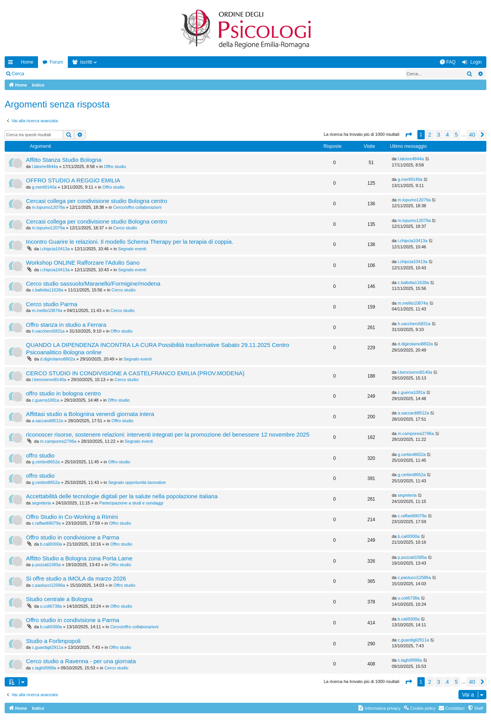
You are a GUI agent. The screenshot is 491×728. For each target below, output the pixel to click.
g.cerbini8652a (46, 461)
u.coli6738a (51, 606)
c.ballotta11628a (47, 290)
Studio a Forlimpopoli (53, 641)
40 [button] (472, 135)
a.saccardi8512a (47, 420)
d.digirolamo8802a (57, 359)
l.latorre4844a (45, 166)
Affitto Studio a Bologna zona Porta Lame (79, 558)
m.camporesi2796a (58, 441)
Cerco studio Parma (52, 304)
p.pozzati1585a (46, 564)
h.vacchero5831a (48, 331)
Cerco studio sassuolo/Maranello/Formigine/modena (93, 283)
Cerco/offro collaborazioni (137, 207)
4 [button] (447, 135)
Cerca (18, 73)
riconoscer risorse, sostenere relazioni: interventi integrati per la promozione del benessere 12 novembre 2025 (167, 434)
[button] (408, 134)
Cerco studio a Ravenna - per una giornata (81, 661)
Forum (56, 62)
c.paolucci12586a (48, 585)
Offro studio (115, 166)
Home (27, 62)
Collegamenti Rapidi (12, 63)
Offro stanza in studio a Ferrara (66, 324)
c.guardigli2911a (47, 647)
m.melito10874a (47, 310)
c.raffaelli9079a (46, 523)
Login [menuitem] (476, 62)
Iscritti (86, 62)
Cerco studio (125, 227)
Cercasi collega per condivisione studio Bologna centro (96, 201)
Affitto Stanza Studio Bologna (64, 159)
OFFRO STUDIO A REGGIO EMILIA (73, 180)
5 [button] (456, 135)
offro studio (40, 455)
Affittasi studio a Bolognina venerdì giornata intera (90, 414)
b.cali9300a (51, 544)
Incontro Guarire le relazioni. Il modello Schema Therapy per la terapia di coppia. (129, 241)
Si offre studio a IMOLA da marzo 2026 (76, 578)
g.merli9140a (44, 187)
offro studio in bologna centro (63, 393)
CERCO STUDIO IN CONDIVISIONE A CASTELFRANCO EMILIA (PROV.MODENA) (135, 373)
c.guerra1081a (45, 400)
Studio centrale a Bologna (59, 599)
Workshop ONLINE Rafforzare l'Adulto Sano (83, 262)
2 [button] (429, 135)
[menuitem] (447, 62)
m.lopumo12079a (48, 207)
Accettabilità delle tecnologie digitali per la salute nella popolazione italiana (122, 496)
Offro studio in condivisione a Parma (72, 537)
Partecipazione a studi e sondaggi (131, 503)
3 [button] (438, 135)
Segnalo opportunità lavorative (137, 482)
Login (41, 73)
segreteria (41, 503)
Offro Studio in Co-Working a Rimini (72, 516)
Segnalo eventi (132, 248)
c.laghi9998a (44, 668)
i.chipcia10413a (54, 248)
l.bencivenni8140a (49, 379)
